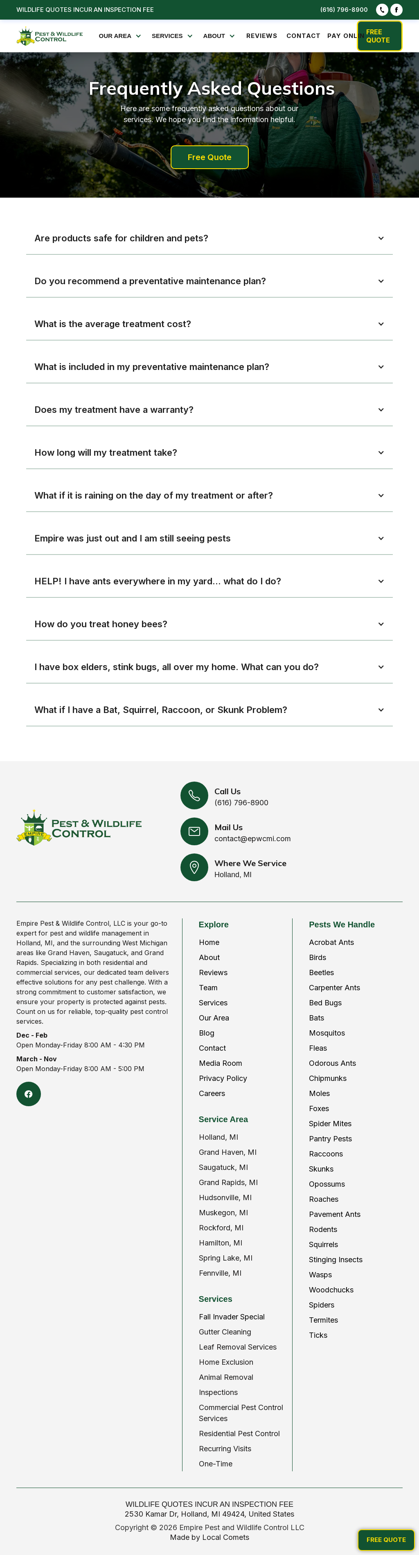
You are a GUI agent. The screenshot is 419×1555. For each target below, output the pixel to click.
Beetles (321, 972)
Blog (206, 1033)
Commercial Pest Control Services (241, 1413)
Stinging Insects (336, 1259)
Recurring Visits (225, 1448)
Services (213, 1002)
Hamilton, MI (220, 1243)
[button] (121, 36)
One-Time (215, 1463)
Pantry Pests (330, 1138)
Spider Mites (330, 1123)
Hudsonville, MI (225, 1197)
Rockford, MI (221, 1227)
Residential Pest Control (239, 1433)
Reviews (213, 972)
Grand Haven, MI (228, 1152)
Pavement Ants (334, 1214)
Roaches (323, 1199)
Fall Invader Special (232, 1316)
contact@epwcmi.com (252, 838)
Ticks (318, 1335)
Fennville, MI (220, 1273)
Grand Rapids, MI (228, 1182)
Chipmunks (328, 1078)
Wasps (320, 1274)
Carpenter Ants (334, 987)
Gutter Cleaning (225, 1332)
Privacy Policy (223, 1078)
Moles (319, 1093)
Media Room (220, 1063)
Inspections (218, 1392)
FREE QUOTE (378, 36)
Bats (316, 1018)
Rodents (323, 1229)
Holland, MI (218, 1137)
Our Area (214, 1018)
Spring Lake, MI (225, 1258)
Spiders (321, 1305)
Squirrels (323, 1244)
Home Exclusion (226, 1362)
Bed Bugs (325, 1002)
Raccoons (326, 1154)
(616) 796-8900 (344, 9)
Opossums (327, 1184)
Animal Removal (226, 1377)
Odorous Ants (332, 1063)
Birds (317, 957)
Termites (323, 1320)
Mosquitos (327, 1033)
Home (209, 942)
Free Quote (210, 157)
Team (208, 987)
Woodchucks (331, 1289)
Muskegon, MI (223, 1212)
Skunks (321, 1169)
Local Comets (225, 1537)
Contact (212, 1048)
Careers (212, 1093)
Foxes (319, 1108)
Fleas (318, 1048)
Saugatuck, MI (223, 1167)
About (209, 957)
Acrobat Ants (331, 942)
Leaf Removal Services (238, 1347)
